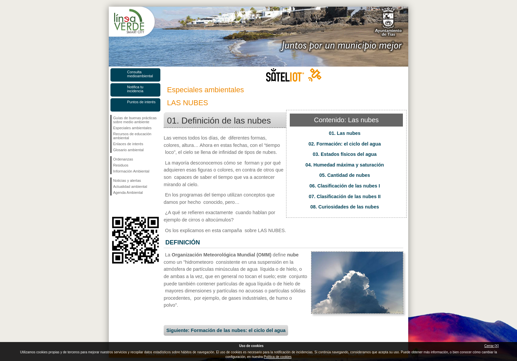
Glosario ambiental (128, 150)
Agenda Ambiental (128, 192)
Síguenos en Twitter (125, 206)
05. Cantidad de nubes (344, 175)
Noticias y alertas (127, 180)
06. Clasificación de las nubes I (344, 185)
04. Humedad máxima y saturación (344, 165)
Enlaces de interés (128, 144)
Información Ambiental (131, 171)
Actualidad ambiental (130, 186)
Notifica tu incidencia (135, 89)
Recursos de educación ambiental (132, 136)
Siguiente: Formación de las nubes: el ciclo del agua (225, 330)
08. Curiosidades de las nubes (344, 206)
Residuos (120, 165)
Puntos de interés (141, 102)
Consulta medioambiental (140, 74)
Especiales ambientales (132, 128)
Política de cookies (277, 357)
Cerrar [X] (491, 346)
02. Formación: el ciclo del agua (344, 144)
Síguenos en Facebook (114, 206)
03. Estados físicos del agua (345, 154)
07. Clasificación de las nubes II (345, 196)
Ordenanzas (123, 159)
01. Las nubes (344, 133)
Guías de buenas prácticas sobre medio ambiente (135, 120)
